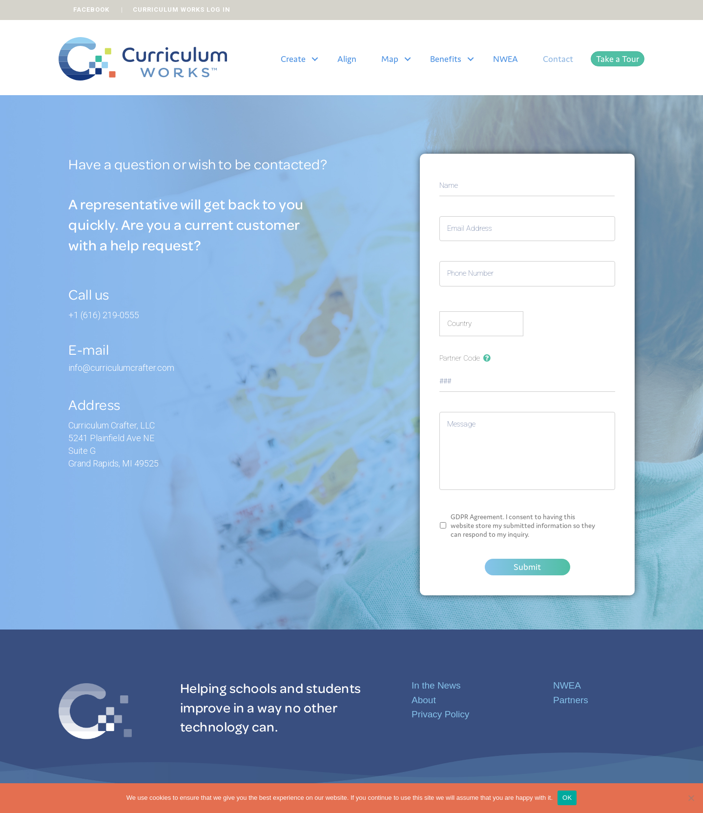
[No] (691, 798)
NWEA (505, 58)
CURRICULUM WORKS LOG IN (181, 9)
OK (567, 797)
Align (346, 58)
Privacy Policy (440, 714)
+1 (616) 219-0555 (103, 315)
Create (293, 58)
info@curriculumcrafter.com (121, 368)
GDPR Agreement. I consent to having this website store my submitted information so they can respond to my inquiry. (523, 525)
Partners (570, 700)
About (424, 700)
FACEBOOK (91, 9)
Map (389, 58)
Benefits (445, 58)
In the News (436, 685)
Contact (558, 58)
